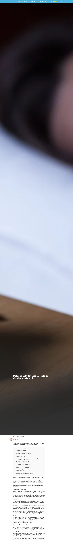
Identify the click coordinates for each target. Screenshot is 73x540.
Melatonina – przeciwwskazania (22, 467)
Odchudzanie (23, 1)
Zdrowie (45, 1)
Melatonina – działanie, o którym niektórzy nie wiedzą (27, 458)
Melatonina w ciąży (19, 468)
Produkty (38, 1)
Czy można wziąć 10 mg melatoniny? (23, 464)
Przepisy (41, 1)
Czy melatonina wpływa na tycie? (22, 461)
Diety (27, 1)
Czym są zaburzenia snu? (21, 450)
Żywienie (18, 1)
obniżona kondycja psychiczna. (34, 530)
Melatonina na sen (19, 455)
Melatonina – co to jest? (21, 448)
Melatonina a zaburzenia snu (21, 451)
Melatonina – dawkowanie (21, 462)
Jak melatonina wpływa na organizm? (23, 453)
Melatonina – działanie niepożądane (23, 465)
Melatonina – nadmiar (20, 471)
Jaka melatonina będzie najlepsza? (23, 459)
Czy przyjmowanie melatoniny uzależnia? (24, 473)
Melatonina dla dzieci (20, 470)
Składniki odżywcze (31, 1)
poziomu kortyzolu (18, 497)
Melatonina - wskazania (20, 456)
